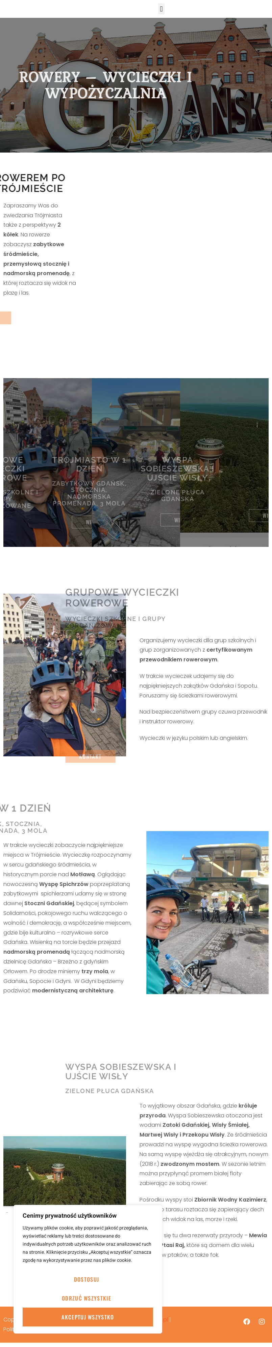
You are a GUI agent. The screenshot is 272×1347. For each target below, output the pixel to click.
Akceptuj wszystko (87, 1317)
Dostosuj (86, 1279)
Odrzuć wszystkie (86, 1298)
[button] (161, 11)
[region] (88, 1269)
